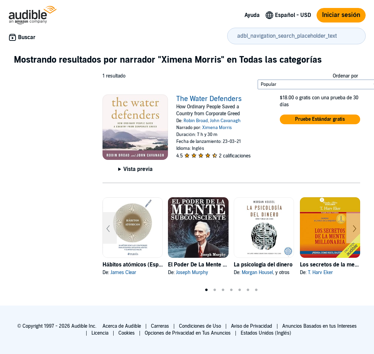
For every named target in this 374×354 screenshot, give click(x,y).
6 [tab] (247, 290)
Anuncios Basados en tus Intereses (319, 326)
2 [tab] (214, 290)
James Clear (123, 272)
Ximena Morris (217, 127)
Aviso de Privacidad (251, 326)
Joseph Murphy (192, 272)
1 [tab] (206, 290)
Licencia (99, 333)
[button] (320, 119)
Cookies (126, 333)
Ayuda (252, 15)
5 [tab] (239, 290)
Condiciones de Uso (200, 326)
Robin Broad (196, 121)
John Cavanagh (225, 121)
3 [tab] (223, 290)
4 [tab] (231, 290)
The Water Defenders (209, 99)
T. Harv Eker (320, 272)
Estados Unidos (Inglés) (266, 333)
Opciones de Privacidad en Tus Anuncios (188, 333)
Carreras (160, 326)
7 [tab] (256, 290)
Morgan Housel (257, 272)
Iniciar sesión (341, 15)
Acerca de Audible (122, 326)
